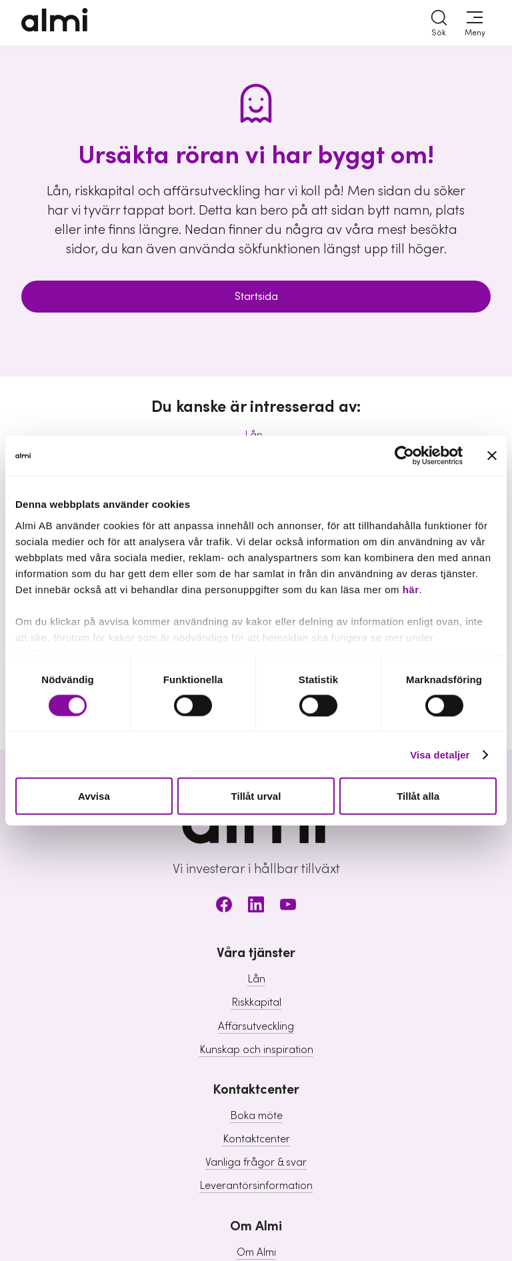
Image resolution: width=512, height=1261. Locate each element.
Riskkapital (256, 1002)
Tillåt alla (418, 796)
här (411, 589)
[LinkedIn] (256, 906)
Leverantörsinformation (256, 1186)
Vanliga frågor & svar (256, 1162)
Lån (256, 979)
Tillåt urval (256, 796)
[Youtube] (288, 906)
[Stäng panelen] (492, 456)
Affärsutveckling (256, 1026)
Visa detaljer (439, 754)
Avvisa (94, 796)
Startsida (256, 297)
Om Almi (256, 1252)
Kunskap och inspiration (256, 1050)
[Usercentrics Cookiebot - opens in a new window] (404, 456)
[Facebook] (224, 906)
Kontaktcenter (256, 1139)
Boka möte (256, 1116)
